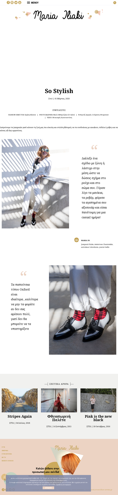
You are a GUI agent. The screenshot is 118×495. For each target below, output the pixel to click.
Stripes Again (20, 416)
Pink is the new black (98, 418)
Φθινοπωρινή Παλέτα (59, 418)
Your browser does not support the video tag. (59, 52)
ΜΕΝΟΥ (32, 2)
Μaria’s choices (7, 461)
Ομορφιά (5, 450)
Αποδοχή (48, 488)
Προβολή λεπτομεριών (63, 485)
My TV (4, 457)
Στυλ (50, 98)
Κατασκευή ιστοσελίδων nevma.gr (99, 490)
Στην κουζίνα (7, 454)
